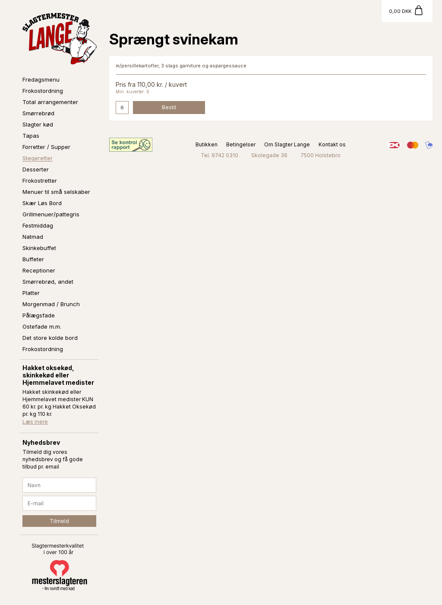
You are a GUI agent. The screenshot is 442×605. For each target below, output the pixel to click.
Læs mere (35, 421)
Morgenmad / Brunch (51, 304)
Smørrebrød (38, 113)
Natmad (32, 236)
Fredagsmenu (41, 79)
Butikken (207, 144)
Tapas (30, 135)
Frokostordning (42, 90)
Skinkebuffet (39, 247)
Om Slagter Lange (287, 144)
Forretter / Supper (46, 146)
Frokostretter (39, 180)
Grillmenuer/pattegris (50, 214)
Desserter (35, 169)
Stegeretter (37, 158)
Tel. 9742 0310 (219, 155)
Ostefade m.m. (41, 326)
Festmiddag (37, 225)
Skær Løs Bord (42, 203)
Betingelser (241, 144)
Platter (31, 292)
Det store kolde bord (50, 337)
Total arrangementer (50, 101)
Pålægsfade (38, 315)
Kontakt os (332, 144)
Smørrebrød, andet (47, 281)
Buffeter (33, 259)
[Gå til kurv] (407, 11)
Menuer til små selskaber (56, 191)
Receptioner (38, 270)
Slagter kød (37, 124)
